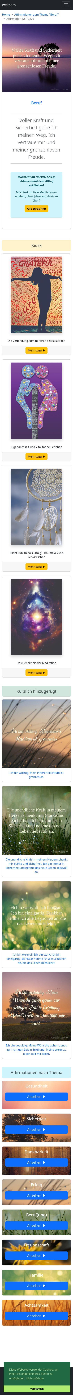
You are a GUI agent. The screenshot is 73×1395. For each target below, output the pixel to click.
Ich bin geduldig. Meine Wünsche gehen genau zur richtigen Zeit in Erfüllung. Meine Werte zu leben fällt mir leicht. (36, 1050)
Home (6, 14)
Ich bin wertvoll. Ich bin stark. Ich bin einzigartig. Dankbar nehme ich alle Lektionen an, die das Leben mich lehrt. (36, 959)
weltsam (9, 4)
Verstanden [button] (37, 1388)
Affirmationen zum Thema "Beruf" (36, 14)
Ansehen (36, 1096)
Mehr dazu (36, 350)
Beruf (36, 103)
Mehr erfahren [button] (35, 1378)
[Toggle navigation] (66, 4)
